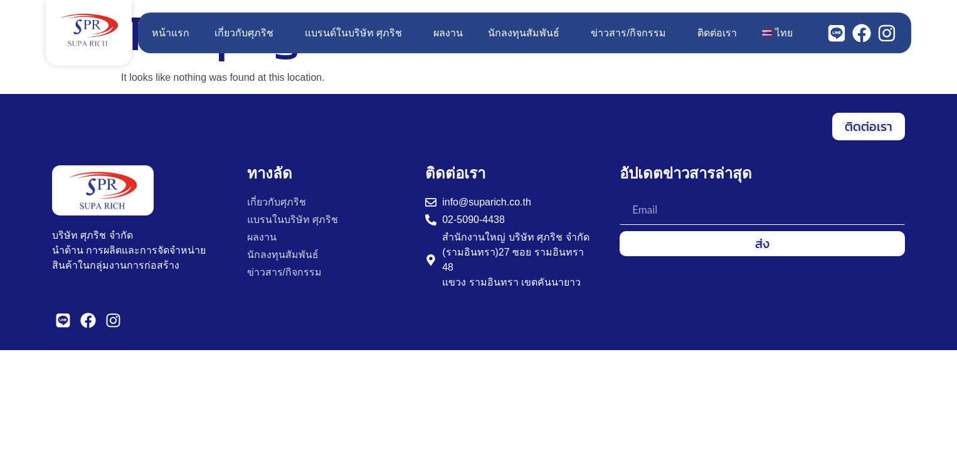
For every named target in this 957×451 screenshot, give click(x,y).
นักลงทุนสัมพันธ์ (527, 33)
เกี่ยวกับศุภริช (247, 33)
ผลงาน (448, 33)
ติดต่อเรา (717, 33)
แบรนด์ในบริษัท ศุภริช (356, 33)
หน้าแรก (170, 33)
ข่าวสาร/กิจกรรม (631, 33)
